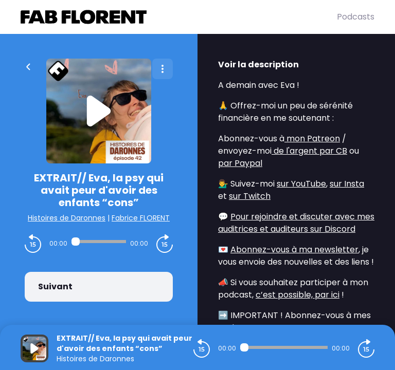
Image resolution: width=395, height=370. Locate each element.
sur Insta (347, 184)
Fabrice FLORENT (141, 218)
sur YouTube (301, 184)
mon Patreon (312, 138)
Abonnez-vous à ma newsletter (294, 249)
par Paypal (240, 163)
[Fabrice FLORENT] (179, 17)
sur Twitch (250, 196)
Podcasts (355, 17)
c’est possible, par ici (297, 295)
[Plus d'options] (162, 69)
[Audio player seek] (98, 241)
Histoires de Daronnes (66, 218)
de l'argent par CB (309, 151)
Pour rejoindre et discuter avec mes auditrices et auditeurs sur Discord (296, 223)
